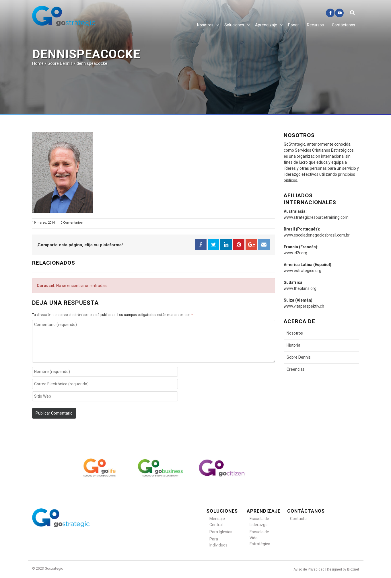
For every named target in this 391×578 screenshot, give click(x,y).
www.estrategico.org (302, 270)
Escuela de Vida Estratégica (260, 538)
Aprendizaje (266, 25)
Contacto (298, 518)
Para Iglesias (220, 532)
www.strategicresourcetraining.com (316, 217)
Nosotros (205, 25)
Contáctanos (343, 25)
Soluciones (234, 25)
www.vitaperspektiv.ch (304, 306)
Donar (293, 25)
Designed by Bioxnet (343, 569)
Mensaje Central (217, 521)
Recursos (315, 25)
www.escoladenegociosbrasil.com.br (317, 235)
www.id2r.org (295, 253)
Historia (293, 345)
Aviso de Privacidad (308, 569)
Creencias (296, 369)
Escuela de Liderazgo (259, 521)
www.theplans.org (300, 288)
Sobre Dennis (299, 357)
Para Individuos (218, 542)
